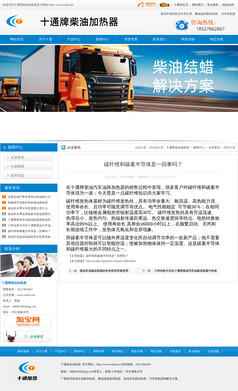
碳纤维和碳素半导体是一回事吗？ (29, 231)
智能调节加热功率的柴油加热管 (28, 202)
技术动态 (17, 175)
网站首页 (17, 39)
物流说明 (228, 4)
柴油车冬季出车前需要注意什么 (28, 208)
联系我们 (159, 39)
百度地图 (213, 351)
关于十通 (45, 39)
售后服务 (213, 4)
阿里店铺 (188, 39)
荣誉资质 (131, 39)
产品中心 (74, 39)
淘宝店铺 (216, 39)
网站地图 (23, 351)
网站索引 (198, 4)
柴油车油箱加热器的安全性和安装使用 (104, 270)
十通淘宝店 (181, 4)
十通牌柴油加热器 (177, 147)
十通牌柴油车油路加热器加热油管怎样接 (33, 219)
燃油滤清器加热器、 (207, 13)
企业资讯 (214, 147)
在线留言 (175, 351)
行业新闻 (17, 166)
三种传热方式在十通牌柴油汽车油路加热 (33, 225)
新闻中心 (102, 39)
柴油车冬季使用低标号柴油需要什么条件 (33, 214)
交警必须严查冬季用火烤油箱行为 (29, 197)
